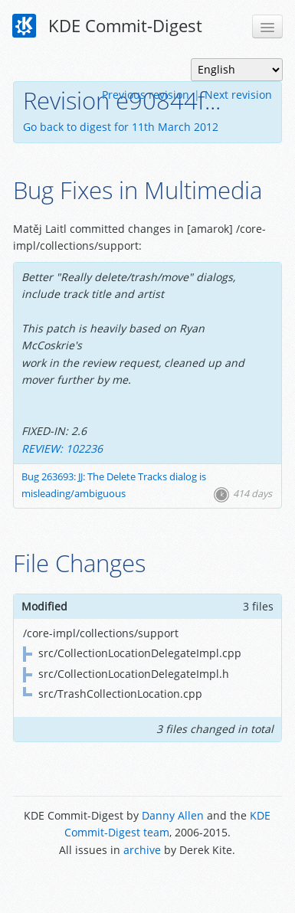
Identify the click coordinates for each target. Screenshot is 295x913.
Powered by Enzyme (147, 884)
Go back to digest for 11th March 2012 (120, 126)
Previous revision (145, 94)
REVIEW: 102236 (62, 448)
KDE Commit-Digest (107, 26)
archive (142, 850)
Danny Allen (173, 815)
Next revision (238, 94)
